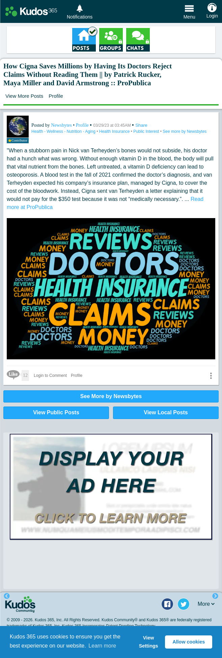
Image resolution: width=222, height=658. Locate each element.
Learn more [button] (102, 646)
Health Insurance (115, 131)
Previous (6, 596)
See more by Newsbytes (184, 131)
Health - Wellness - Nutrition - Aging (63, 131)
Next (215, 596)
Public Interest (146, 131)
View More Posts (24, 96)
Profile (56, 96)
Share (141, 125)
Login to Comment (50, 375)
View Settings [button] (148, 642)
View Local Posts (166, 412)
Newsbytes (62, 125)
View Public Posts (56, 412)
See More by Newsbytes (111, 396)
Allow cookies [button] (188, 642)
